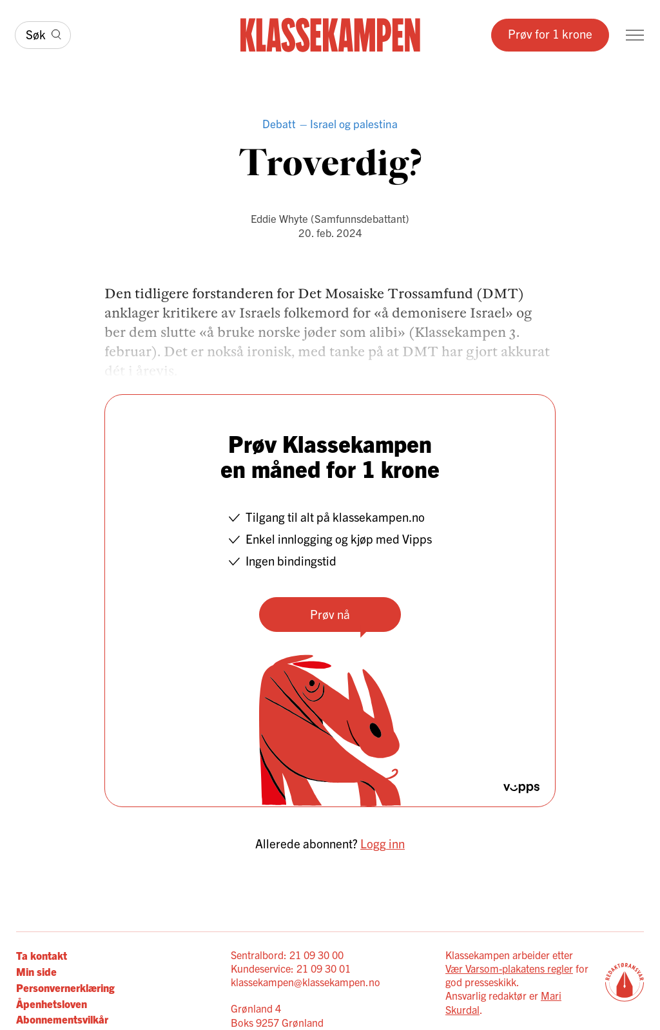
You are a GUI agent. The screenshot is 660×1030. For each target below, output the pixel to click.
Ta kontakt (41, 955)
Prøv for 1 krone (550, 33)
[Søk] (43, 35)
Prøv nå (330, 614)
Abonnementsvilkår (62, 1018)
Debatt (279, 123)
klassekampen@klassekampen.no (305, 981)
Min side (36, 971)
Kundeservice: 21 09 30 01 (291, 968)
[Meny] (635, 35)
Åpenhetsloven (51, 1003)
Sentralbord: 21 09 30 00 (287, 954)
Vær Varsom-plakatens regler (509, 968)
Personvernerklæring (65, 987)
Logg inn (382, 843)
